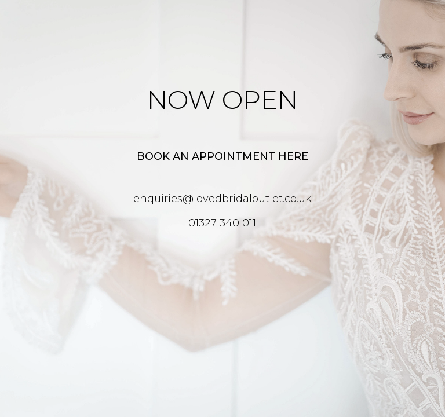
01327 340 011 (222, 223)
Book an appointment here (222, 156)
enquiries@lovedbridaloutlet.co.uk (222, 198)
